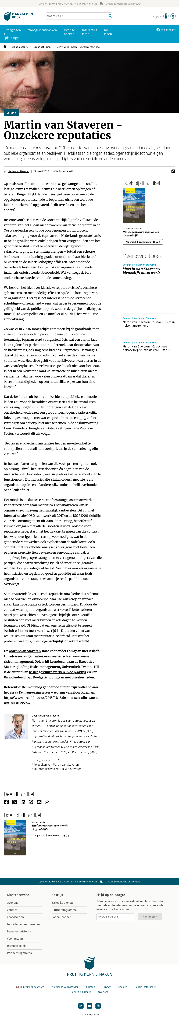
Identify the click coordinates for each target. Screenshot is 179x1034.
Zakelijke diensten (63, 902)
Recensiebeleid (17, 946)
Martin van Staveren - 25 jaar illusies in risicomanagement (149, 323)
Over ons (12, 902)
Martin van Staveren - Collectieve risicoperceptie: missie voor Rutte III (147, 348)
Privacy (107, 987)
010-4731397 (168, 30)
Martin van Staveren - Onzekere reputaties (79, 47)
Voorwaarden (15, 917)
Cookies (122, 987)
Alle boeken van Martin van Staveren (55, 764)
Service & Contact (81, 992)
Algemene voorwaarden (65, 987)
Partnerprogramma (19, 953)
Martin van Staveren (18, 171)
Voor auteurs (15, 938)
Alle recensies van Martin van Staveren (57, 769)
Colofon (90, 987)
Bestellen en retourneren (23, 924)
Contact (12, 910)
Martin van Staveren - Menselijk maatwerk (142, 271)
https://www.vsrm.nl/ (45, 760)
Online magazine (20, 47)
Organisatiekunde (43, 47)
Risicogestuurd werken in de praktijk (57, 672)
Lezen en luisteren (19, 931)
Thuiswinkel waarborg (30, 987)
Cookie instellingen (145, 987)
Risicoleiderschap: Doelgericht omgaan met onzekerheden (49, 677)
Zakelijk (57, 895)
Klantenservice (18, 895)
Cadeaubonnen (61, 917)
